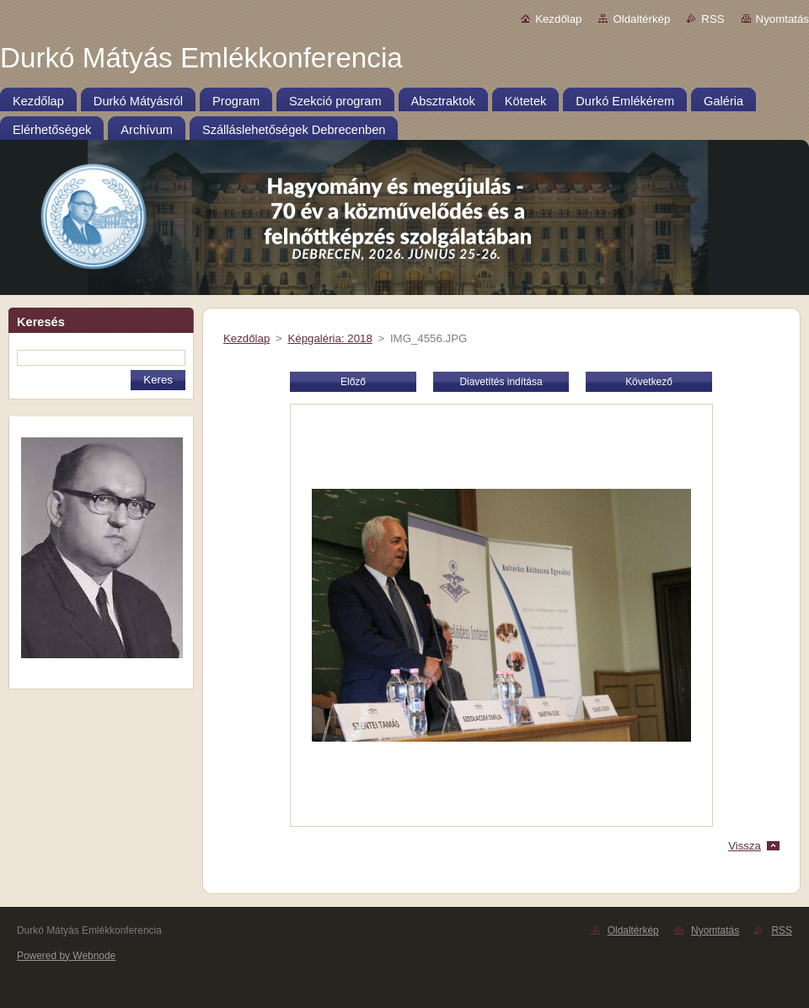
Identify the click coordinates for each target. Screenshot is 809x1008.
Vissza (744, 845)
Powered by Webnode (66, 956)
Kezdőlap (558, 19)
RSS (712, 19)
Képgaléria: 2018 (329, 338)
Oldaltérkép (641, 19)
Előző (353, 382)
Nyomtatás (782, 19)
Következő (648, 382)
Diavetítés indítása (500, 382)
